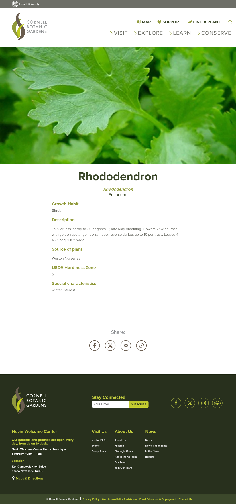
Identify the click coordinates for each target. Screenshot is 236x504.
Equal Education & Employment (157, 499)
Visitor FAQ (99, 440)
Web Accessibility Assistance (119, 499)
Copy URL (141, 345)
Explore (150, 33)
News (148, 440)
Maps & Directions (29, 478)
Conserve (216, 33)
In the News (152, 451)
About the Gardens (126, 457)
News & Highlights (156, 446)
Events (96, 446)
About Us (120, 440)
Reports (149, 457)
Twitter (110, 345)
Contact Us (185, 499)
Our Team (120, 462)
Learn (182, 33)
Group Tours (99, 451)
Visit (121, 33)
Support (172, 22)
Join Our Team (123, 468)
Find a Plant (206, 22)
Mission (119, 446)
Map (146, 22)
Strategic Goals (124, 451)
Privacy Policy (91, 499)
